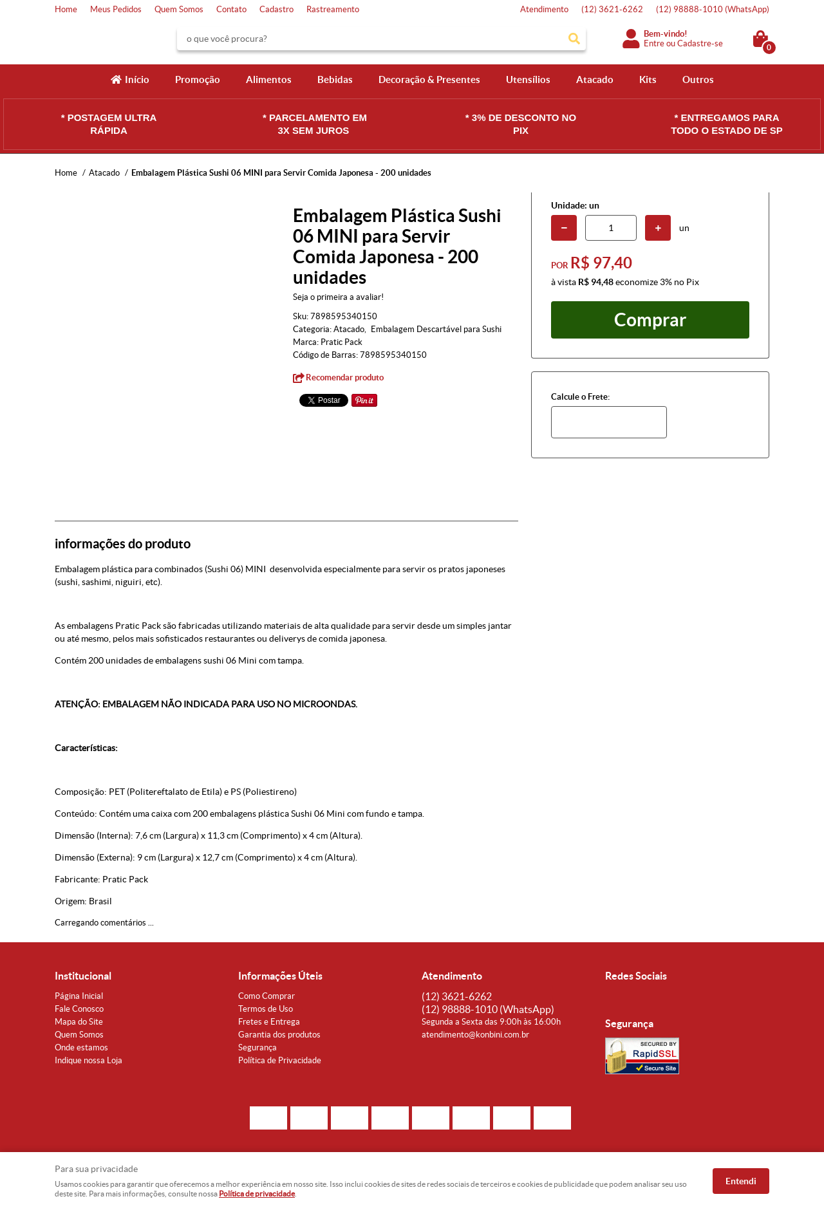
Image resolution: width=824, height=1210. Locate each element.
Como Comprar (266, 996)
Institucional (83, 976)
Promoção (197, 79)
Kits (648, 79)
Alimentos (269, 79)
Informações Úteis (280, 976)
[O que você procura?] (574, 38)
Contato (231, 9)
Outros (698, 79)
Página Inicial (79, 996)
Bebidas (335, 79)
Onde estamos (81, 1047)
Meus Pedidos (116, 9)
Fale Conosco (79, 1009)
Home (66, 9)
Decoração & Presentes (429, 79)
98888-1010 (712, 9)
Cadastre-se (700, 43)
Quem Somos (178, 9)
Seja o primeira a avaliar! (338, 297)
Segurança (257, 1047)
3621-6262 (612, 9)
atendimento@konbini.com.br (475, 1034)
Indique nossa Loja (88, 1060)
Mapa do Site (79, 1022)
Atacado (594, 79)
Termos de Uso (265, 1009)
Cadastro (276, 9)
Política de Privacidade (279, 1060)
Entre (654, 43)
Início (137, 79)
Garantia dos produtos (279, 1034)
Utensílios (528, 79)
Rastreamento (332, 9)
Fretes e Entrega (269, 1022)
